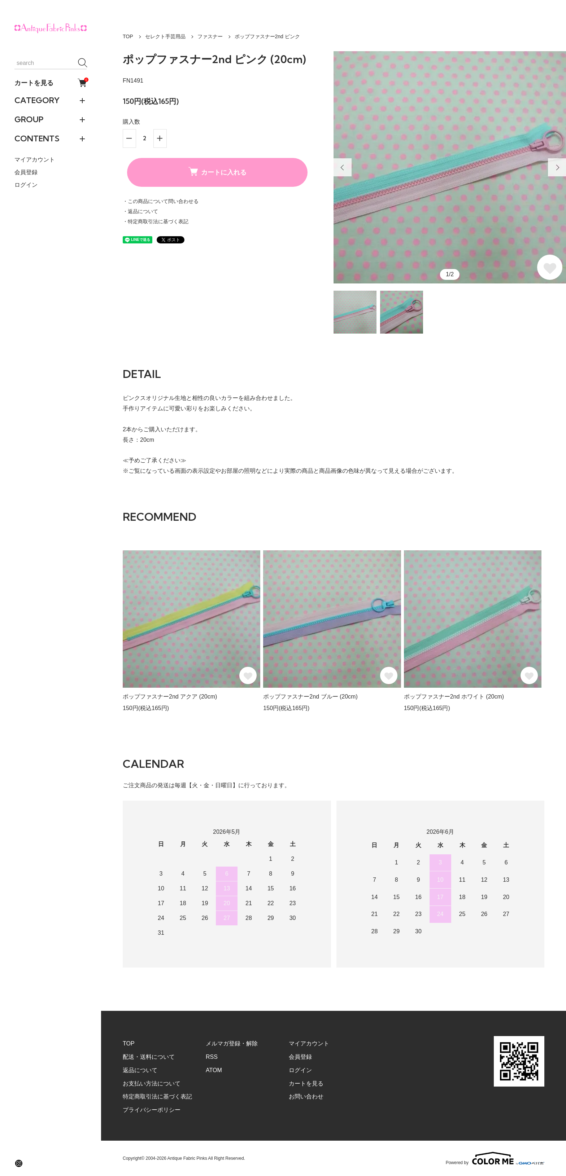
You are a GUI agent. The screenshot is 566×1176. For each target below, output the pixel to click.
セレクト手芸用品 (165, 36)
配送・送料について (149, 1057)
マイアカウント (34, 160)
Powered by (495, 1158)
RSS (212, 1057)
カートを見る (50, 82)
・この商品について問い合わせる (161, 201)
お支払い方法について (151, 1083)
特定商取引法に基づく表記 (157, 1096)
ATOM (214, 1070)
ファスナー (210, 36)
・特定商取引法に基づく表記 (155, 221)
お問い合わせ (306, 1096)
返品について (140, 1070)
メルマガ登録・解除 (232, 1043)
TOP (128, 36)
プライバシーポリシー (151, 1110)
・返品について (140, 211)
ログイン (26, 185)
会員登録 (26, 172)
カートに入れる (217, 172)
